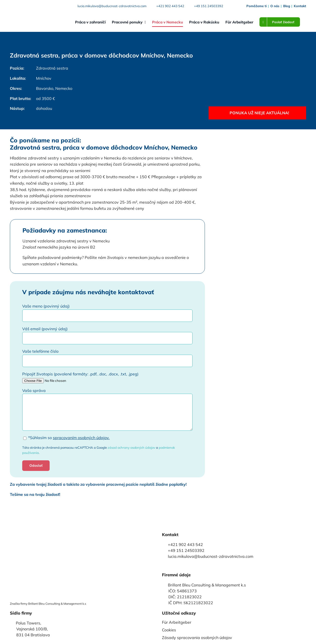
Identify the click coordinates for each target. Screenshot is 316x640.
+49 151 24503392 (208, 6)
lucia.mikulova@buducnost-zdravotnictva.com (112, 6)
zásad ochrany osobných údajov (131, 447)
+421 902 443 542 (170, 6)
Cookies (169, 629)
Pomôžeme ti (256, 6)
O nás (274, 6)
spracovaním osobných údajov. (81, 437)
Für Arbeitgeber (176, 622)
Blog (286, 6)
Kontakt (300, 6)
